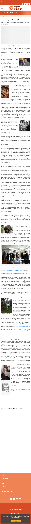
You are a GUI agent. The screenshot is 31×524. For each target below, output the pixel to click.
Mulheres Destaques (6, 414)
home (3, 475)
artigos (4, 489)
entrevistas (5, 478)
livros (3, 483)
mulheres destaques (7, 491)
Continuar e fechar (16, 521)
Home (2, 16)
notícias (4, 486)
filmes (3, 481)
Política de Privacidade (9, 516)
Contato (4, 494)
